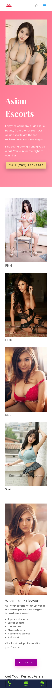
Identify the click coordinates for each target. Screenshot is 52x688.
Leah (8, 340)
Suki (8, 489)
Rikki (8, 265)
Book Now (26, 662)
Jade (8, 414)
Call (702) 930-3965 (26, 164)
